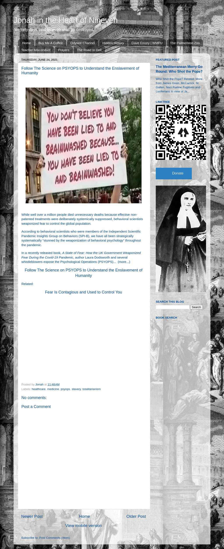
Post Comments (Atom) (54, 537)
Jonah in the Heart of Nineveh (66, 20)
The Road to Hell (89, 50)
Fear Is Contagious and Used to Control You (83, 292)
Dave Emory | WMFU (146, 43)
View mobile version (83, 525)
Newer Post (32, 516)
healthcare (39, 389)
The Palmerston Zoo (185, 43)
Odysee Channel (82, 43)
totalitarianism (91, 389)
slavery (76, 389)
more (122, 262)
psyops (65, 389)
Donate (178, 173)
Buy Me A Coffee (50, 43)
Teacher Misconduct (35, 50)
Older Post (136, 516)
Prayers (63, 50)
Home (26, 43)
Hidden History (113, 43)
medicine (53, 389)
